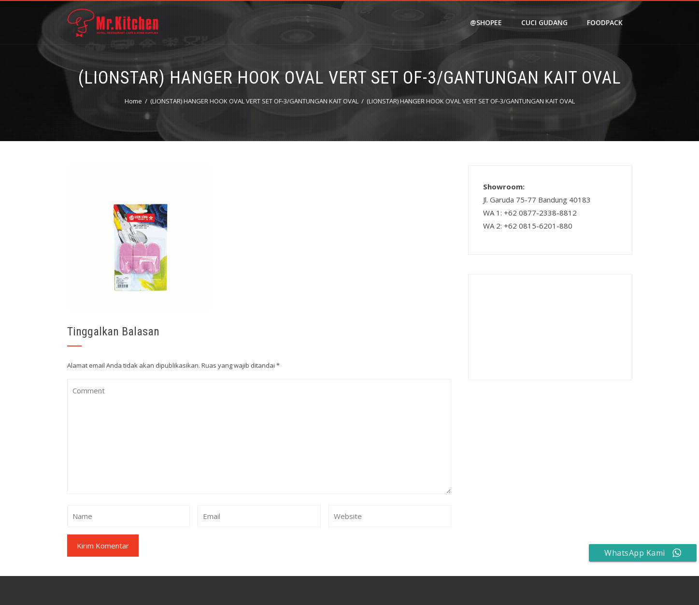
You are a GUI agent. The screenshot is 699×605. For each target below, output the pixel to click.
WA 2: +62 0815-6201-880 (527, 225)
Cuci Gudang (544, 22)
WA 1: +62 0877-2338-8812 (530, 212)
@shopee (486, 22)
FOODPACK (605, 22)
